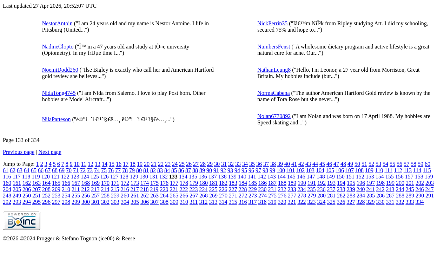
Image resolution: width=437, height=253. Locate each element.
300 (85, 202)
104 (320, 170)
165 (56, 183)
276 (282, 196)
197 (370, 183)
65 (34, 170)
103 (310, 170)
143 (271, 177)
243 (390, 189)
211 (76, 189)
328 (360, 202)
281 (331, 196)
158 (419, 177)
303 (115, 202)
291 (429, 196)
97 (258, 170)
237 (331, 189)
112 (398, 170)
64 (26, 170)
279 (311, 196)
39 (280, 164)
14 (104, 164)
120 (45, 177)
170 (105, 183)
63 (19, 170)
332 (400, 202)
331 (390, 202)
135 (193, 177)
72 (83, 170)
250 (26, 196)
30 (217, 164)
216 (124, 189)
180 (203, 183)
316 (242, 202)
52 (371, 164)
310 (184, 202)
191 (311, 183)
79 (132, 170)
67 (48, 170)
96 (251, 170)
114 (417, 170)
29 (210, 164)
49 (350, 164)
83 (160, 170)
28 (203, 164)
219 (154, 189)
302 (105, 202)
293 (17, 202)
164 (46, 183)
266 (184, 196)
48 (343, 164)
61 (5, 170)
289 (410, 196)
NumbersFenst (273, 47)
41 (294, 164)
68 (55, 170)
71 (76, 170)
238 (341, 189)
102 (300, 170)
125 (95, 177)
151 (350, 177)
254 (66, 196)
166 (66, 183)
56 (399, 164)
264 (164, 196)
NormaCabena (273, 93)
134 (183, 177)
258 (105, 196)
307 (154, 202)
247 (429, 189)
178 (184, 183)
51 (364, 164)
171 (115, 183)
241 (370, 189)
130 (144, 177)
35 (252, 164)
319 (272, 202)
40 (287, 164)
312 (203, 202)
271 (233, 196)
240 (360, 189)
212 (85, 189)
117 (16, 177)
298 (66, 202)
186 (262, 183)
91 (216, 170)
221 (174, 189)
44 (315, 164)
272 (243, 196)
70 (69, 170)
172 (125, 183)
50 (357, 164)
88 (195, 170)
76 (111, 170)
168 (85, 183)
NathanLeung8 (274, 70)
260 (125, 196)
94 (237, 170)
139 (232, 177)
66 (41, 170)
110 (379, 170)
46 (329, 164)
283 (351, 196)
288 (400, 196)
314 (223, 202)
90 (209, 170)
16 (118, 164)
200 (400, 183)
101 (290, 170)
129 (134, 177)
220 (164, 189)
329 (370, 202)
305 (135, 202)
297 (56, 202)
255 (76, 196)
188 (282, 183)
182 (223, 183)
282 (341, 196)
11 (83, 164)
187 (272, 183)
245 (409, 189)
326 (341, 202)
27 (196, 164)
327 (350, 202)
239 (350, 189)
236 (321, 189)
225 (213, 189)
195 (351, 183)
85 (174, 170)
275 (272, 196)
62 (12, 170)
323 (311, 202)
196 (361, 183)
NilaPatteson (56, 119)
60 (427, 164)
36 (259, 164)
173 (135, 183)
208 (46, 189)
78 (125, 170)
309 (174, 202)
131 (154, 177)
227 (233, 189)
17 (125, 164)
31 (224, 164)
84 (167, 170)
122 (65, 177)
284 (361, 196)
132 (163, 177)
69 (62, 170)
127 (114, 177)
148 (321, 177)
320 (282, 202)
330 (380, 202)
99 (272, 170)
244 (400, 189)
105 (330, 170)
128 (124, 177)
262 (144, 196)
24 (175, 164)
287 (390, 196)
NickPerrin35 (272, 23)
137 (212, 177)
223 (193, 189)
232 (282, 189)
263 (154, 196)
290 (420, 196)
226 (223, 189)
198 (380, 183)
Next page (49, 152)
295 (36, 202)
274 (262, 196)
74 (97, 170)
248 (7, 196)
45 (322, 164)
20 (147, 164)
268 (203, 196)
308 (164, 202)
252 (46, 196)
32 (231, 164)
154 (380, 177)
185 (253, 183)
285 (370, 196)
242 (380, 189)
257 (95, 196)
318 (262, 202)
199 (390, 183)
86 (181, 170)
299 (76, 202)
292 (7, 202)
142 (262, 177)
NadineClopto (58, 47)
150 (340, 177)
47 (336, 164)
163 (36, 183)
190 (302, 183)
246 (419, 189)
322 (301, 202)
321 (291, 202)
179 (194, 183)
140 (242, 177)
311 (194, 202)
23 (168, 164)
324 (321, 202)
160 (7, 183)
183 (233, 183)
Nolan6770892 (274, 116)
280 (321, 196)
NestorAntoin (57, 23)
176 (164, 183)
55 (392, 164)
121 (55, 177)
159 (429, 177)
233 (291, 189)
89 (202, 170)
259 (115, 196)
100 (281, 170)
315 (233, 202)
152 (360, 177)
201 (410, 183)
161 (17, 183)
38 (273, 164)
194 (341, 183)
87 (188, 170)
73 (90, 170)
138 (222, 177)
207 (36, 189)
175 (154, 183)
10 (77, 164)
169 (95, 183)
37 (266, 164)
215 (115, 189)
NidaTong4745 (59, 93)
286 (380, 196)
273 (253, 196)
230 (262, 189)
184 (243, 183)
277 (292, 196)
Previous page (18, 152)
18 (132, 164)
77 (118, 170)
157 (409, 177)
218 (144, 189)
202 (420, 183)
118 (26, 177)
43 (308, 164)
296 (46, 202)
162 (26, 183)
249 (17, 196)
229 (252, 189)
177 (174, 183)
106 (340, 170)
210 (66, 189)
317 (252, 202)
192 (321, 183)
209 (56, 189)
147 (311, 177)
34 (245, 164)
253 (56, 196)
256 (85, 196)
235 (311, 189)
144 (281, 177)
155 (389, 177)
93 (230, 170)
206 (26, 189)
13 (97, 164)
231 (272, 189)
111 (388, 170)
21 (154, 164)
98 (265, 170)
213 (95, 189)
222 (183, 189)
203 (429, 183)
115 (427, 170)
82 (153, 170)
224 (203, 189)
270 (223, 196)
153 (370, 177)
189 (292, 183)
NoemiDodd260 (60, 70)
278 (302, 196)
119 (36, 177)
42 (301, 164)
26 (189, 164)
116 (7, 177)
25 (182, 164)
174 (144, 183)
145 (291, 177)
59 (420, 164)
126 (104, 177)
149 (330, 177)
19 (140, 164)
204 (7, 189)
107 (349, 170)
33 (238, 164)
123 (75, 177)
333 (409, 202)
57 (406, 164)
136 (203, 177)
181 (213, 183)
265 (174, 196)
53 (378, 164)
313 (213, 202)
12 (90, 164)
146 (301, 177)
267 (194, 196)
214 (105, 189)
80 (139, 170)
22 (161, 164)
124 (85, 177)
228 (242, 189)
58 (413, 164)
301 (95, 202)
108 (359, 170)
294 (26, 202)
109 (369, 170)
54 (385, 164)
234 (301, 189)
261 (135, 196)
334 (419, 202)
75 (104, 170)
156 (399, 177)
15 (111, 164)
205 (17, 189)
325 (331, 202)
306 (144, 202)
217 (134, 189)
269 (213, 196)
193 (331, 183)
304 (125, 202)
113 (408, 170)
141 (252, 177)
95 (244, 170)
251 (36, 196)
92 (223, 170)
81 (146, 170)
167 (76, 183)
